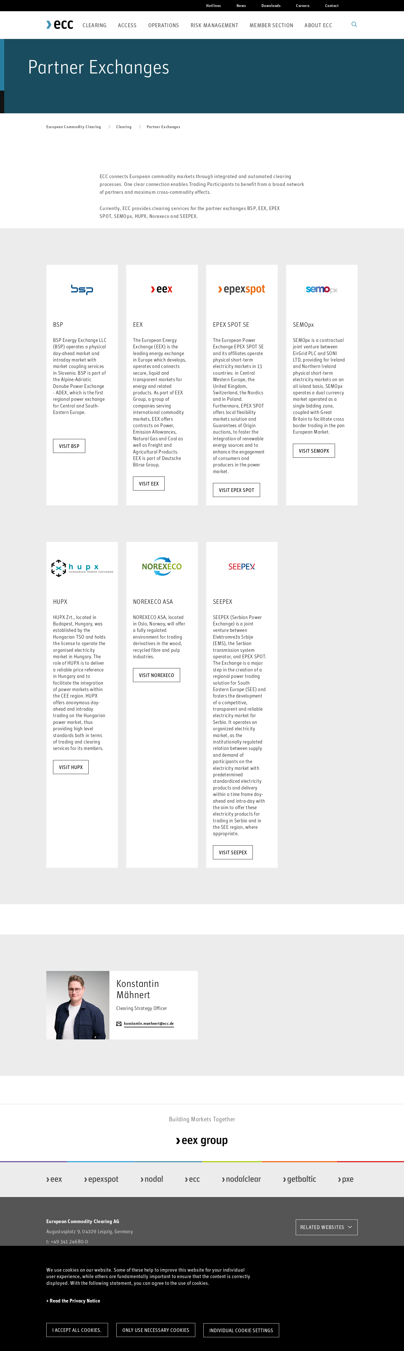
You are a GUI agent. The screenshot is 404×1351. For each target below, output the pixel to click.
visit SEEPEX (233, 852)
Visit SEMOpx (314, 450)
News (241, 5)
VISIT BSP (69, 446)
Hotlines (213, 5)
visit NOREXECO (156, 675)
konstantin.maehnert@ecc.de (149, 1024)
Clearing (94, 25)
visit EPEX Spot (236, 490)
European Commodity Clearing (73, 126)
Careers (303, 5)
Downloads (271, 5)
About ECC (318, 25)
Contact (332, 5)
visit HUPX (71, 767)
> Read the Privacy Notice (73, 1300)
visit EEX (149, 483)
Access (127, 25)
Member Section (271, 25)
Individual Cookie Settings (243, 1330)
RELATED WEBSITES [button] (322, 1227)
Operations (163, 25)
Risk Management (214, 25)
